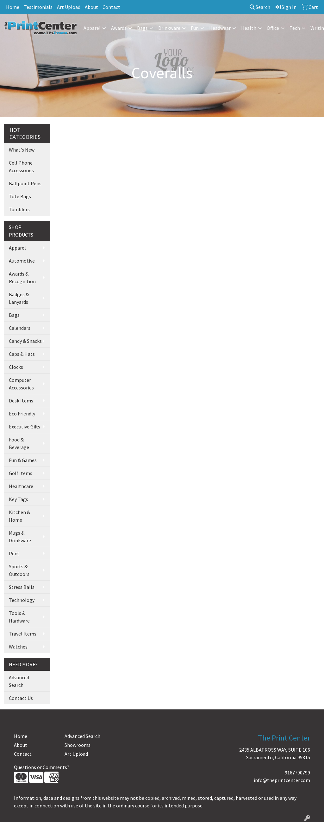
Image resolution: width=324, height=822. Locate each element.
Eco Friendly (22, 413)
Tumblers (19, 209)
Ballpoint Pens (25, 183)
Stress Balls (21, 587)
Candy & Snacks (25, 341)
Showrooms (77, 745)
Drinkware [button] (169, 28)
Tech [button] (295, 28)
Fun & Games (23, 460)
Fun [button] (195, 28)
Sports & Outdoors (19, 570)
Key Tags (18, 499)
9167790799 (297, 772)
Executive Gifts (24, 426)
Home (12, 7)
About (91, 7)
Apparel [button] (92, 28)
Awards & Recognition (22, 277)
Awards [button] (119, 28)
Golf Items (20, 473)
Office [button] (273, 28)
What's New (21, 150)
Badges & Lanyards (19, 298)
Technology (21, 600)
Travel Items (22, 633)
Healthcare (21, 486)
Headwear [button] (220, 28)
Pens (14, 553)
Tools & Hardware (19, 617)
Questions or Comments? (41, 767)
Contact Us (21, 698)
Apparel (17, 248)
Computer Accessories (21, 384)
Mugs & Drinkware (20, 537)
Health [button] (248, 28)
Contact (111, 7)
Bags (14, 315)
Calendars (19, 328)
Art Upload (68, 7)
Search (260, 7)
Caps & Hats (22, 354)
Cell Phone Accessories (21, 166)
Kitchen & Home (19, 516)
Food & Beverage (19, 443)
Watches (18, 646)
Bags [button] (142, 28)
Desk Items (21, 400)
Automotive (22, 261)
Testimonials (38, 7)
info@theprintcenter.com (282, 780)
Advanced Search (19, 681)
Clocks (16, 367)
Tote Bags (20, 196)
